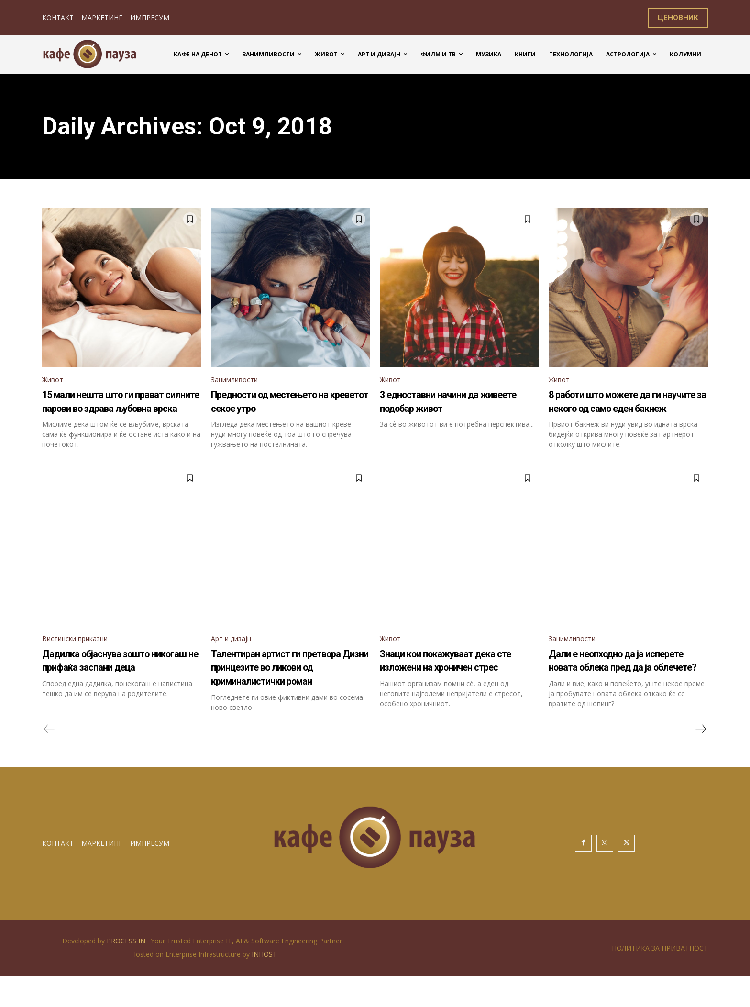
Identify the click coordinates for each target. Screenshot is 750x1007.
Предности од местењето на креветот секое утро (289, 402)
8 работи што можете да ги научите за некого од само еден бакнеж (623, 409)
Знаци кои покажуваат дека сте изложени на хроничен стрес (456, 683)
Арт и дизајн (234, 654)
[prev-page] (49, 759)
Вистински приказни (81, 654)
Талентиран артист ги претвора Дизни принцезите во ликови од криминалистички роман (287, 690)
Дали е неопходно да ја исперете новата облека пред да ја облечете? (615, 683)
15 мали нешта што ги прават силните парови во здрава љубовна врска (112, 409)
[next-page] (700, 759)
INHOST (264, 984)
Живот (54, 380)
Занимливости (238, 380)
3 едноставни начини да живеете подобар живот (447, 402)
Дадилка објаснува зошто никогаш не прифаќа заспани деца (120, 683)
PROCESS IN (127, 971)
